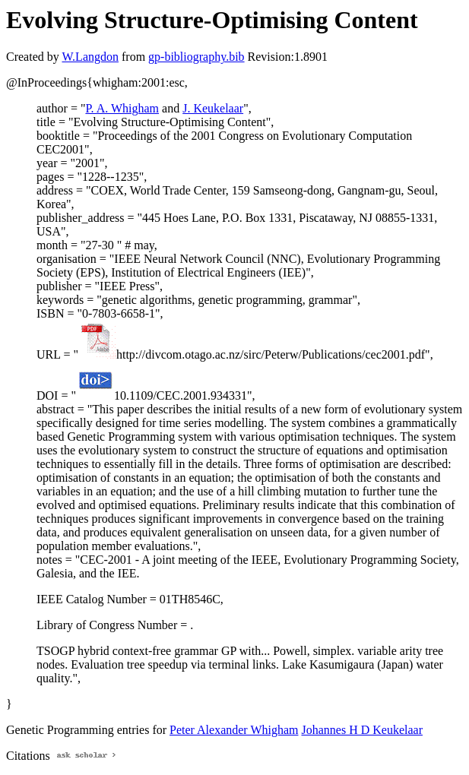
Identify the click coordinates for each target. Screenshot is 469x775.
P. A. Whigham (122, 108)
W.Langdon (90, 56)
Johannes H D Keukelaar (362, 729)
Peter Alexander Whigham (234, 729)
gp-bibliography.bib (196, 56)
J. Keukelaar (212, 108)
